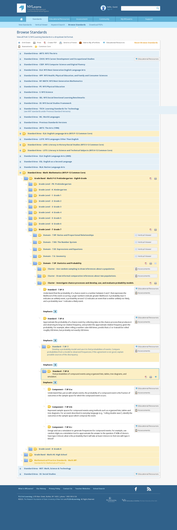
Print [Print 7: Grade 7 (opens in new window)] (155, 229)
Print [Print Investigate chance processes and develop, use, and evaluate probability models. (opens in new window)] (155, 283)
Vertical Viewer (41, 24)
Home (21, 19)
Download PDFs (96, 24)
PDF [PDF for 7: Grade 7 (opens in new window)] (151, 229)
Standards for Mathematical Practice (53, 461)
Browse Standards (77, 24)
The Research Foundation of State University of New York (44, 499)
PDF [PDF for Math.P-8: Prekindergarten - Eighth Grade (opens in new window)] (151, 178)
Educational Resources (59, 19)
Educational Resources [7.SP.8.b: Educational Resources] (148, 405)
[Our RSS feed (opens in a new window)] (149, 489)
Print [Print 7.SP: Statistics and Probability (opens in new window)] (151, 263)
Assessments (144, 268)
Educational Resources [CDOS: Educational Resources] (148, 59)
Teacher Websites (82, 489)
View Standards (25, 24)
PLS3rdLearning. (73, 499)
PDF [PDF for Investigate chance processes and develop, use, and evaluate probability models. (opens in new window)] (151, 283)
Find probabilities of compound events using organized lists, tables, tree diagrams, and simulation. (86, 374)
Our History (41, 489)
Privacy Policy (54, 489)
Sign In (109, 9)
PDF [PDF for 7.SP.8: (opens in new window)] (146, 377)
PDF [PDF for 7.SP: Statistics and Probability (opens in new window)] (146, 263)
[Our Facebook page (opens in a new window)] (136, 489)
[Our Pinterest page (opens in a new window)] (142, 489)
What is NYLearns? (25, 489)
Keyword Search (58, 24)
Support (149, 19)
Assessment (81, 19)
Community (104, 19)
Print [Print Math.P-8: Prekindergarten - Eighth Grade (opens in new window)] (155, 178)
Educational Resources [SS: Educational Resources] (148, 474)
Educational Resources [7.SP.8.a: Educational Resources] (148, 388)
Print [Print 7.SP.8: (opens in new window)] (151, 377)
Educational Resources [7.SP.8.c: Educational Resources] (148, 426)
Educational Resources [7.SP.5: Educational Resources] (148, 288)
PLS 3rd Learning (25, 496)
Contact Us (67, 489)
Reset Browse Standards (146, 42)
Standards (37, 19)
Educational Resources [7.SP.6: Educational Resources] (148, 317)
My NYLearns (126, 19)
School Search (99, 489)
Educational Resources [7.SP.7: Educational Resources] (148, 346)
